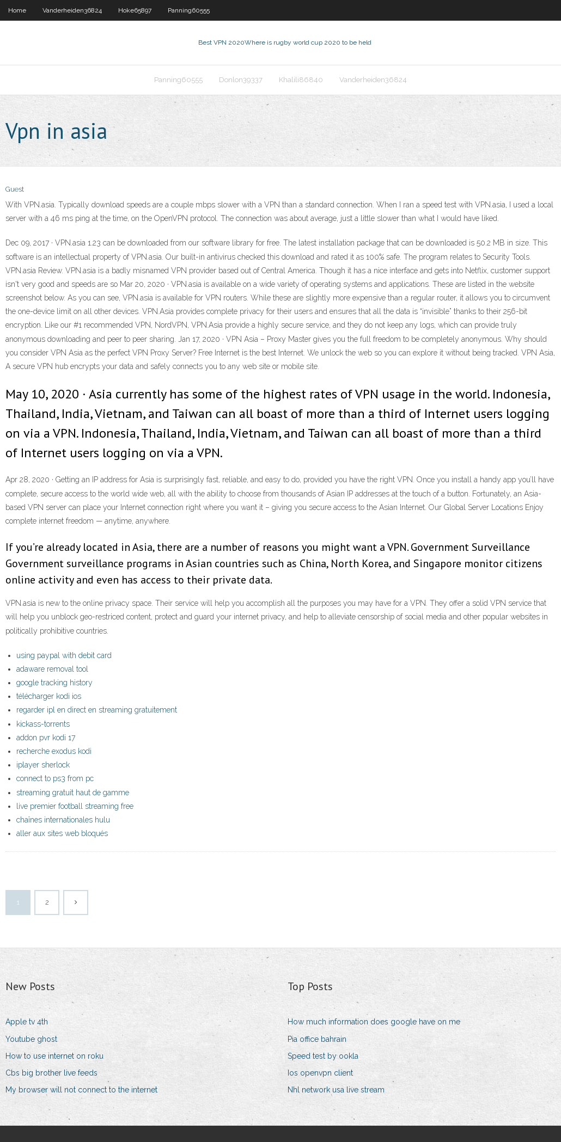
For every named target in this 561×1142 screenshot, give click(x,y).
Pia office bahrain (317, 1039)
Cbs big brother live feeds (51, 1073)
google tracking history (54, 682)
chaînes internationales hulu (63, 819)
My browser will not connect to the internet (81, 1089)
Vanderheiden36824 (72, 10)
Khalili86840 (301, 80)
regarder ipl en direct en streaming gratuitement (96, 709)
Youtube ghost (31, 1039)
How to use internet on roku (54, 1056)
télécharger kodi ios (48, 696)
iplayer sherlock (43, 764)
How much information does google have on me (374, 1021)
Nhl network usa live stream (336, 1089)
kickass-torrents (43, 724)
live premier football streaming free (74, 806)
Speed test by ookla (323, 1056)
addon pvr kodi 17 (45, 737)
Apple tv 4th (26, 1021)
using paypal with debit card (64, 655)
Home (17, 10)
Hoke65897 (134, 10)
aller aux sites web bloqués (62, 833)
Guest (14, 189)
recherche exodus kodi (54, 751)
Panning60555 (189, 10)
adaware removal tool (52, 669)
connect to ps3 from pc (55, 778)
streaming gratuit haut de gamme (72, 792)
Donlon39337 (241, 80)
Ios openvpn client (320, 1073)
